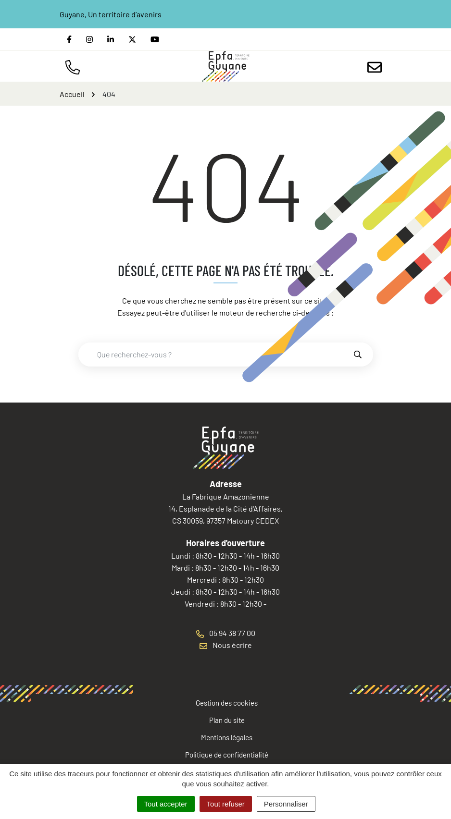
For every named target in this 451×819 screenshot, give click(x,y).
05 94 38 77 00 (225, 632)
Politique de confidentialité (226, 754)
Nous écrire (226, 644)
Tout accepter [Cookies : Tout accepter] (166, 804)
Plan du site (227, 720)
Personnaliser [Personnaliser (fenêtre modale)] (286, 804)
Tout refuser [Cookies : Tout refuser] (226, 804)
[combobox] (215, 354)
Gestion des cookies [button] (227, 702)
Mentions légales (226, 737)
